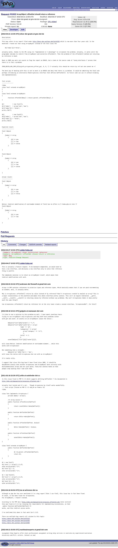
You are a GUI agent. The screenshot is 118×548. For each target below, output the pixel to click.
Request (5, 14)
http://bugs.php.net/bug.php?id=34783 (46, 41)
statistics (103, 7)
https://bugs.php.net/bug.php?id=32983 (16, 524)
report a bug (76, 7)
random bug (110, 7)
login (116, 7)
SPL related (52, 22)
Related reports (50, 244)
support (60, 7)
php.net (54, 7)
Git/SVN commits (35, 244)
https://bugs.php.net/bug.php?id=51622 (16, 520)
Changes (22, 244)
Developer (14, 29)
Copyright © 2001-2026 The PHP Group (21, 544)
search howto (95, 7)
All (4, 244)
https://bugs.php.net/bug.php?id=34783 (16, 522)
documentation (67, 7)
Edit (22, 29)
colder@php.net (26, 250)
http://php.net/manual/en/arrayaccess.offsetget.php (20, 382)
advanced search (85, 7)
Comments (12, 244)
